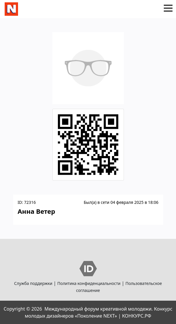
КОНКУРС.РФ (136, 316)
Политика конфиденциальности (88, 283)
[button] (168, 8)
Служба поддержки (33, 283)
